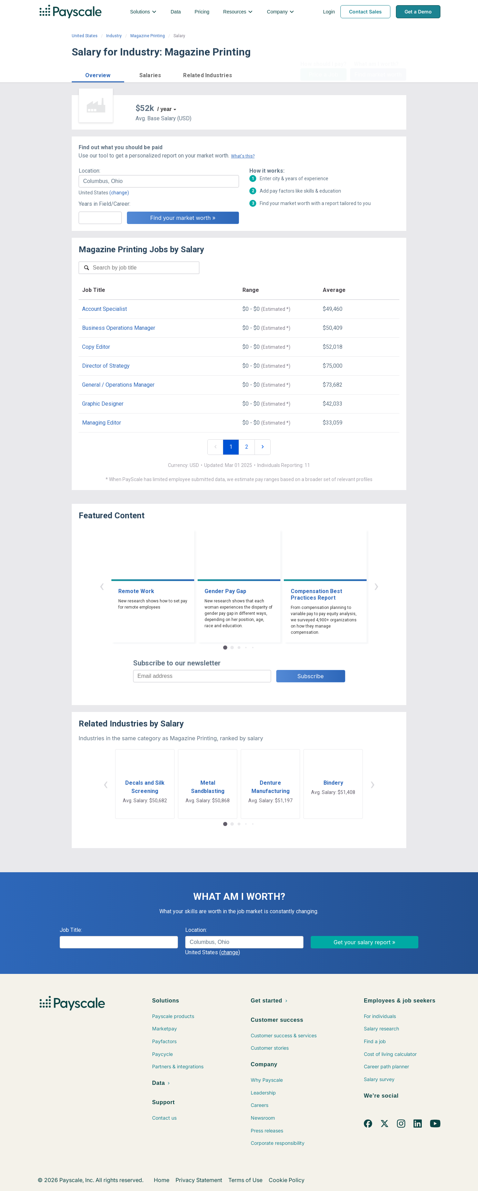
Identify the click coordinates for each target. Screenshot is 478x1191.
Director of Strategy (106, 366)
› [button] (376, 586)
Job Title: (71, 930)
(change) (119, 192)
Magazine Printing (147, 35)
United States (85, 35)
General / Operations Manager (118, 384)
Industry (114, 35)
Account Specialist (104, 309)
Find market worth (378, 74)
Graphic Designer (102, 403)
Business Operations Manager (118, 328)
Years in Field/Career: (104, 204)
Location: (89, 170)
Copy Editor (96, 347)
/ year (164, 109)
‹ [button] (101, 586)
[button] (98, 74)
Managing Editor (101, 422)
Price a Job (323, 74)
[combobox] (159, 181)
